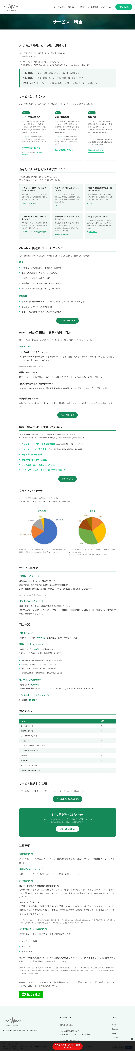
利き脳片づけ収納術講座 (32, 454)
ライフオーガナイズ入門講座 (34, 449)
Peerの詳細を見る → (64, 150)
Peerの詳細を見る (67, 415)
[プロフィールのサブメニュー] (111, 6)
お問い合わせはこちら (67, 829)
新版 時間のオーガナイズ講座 (34, 459)
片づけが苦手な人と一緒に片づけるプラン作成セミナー (45, 470)
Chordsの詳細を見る (67, 320)
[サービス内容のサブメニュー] (64, 6)
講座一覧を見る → (96, 150)
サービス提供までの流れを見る (67, 799)
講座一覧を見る (67, 479)
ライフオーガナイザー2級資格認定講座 (38, 444)
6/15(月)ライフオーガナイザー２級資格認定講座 (67, 1046)
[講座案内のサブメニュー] (75, 6)
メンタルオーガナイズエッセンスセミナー (40, 465)
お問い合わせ (124, 7)
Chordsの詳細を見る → (32, 147)
